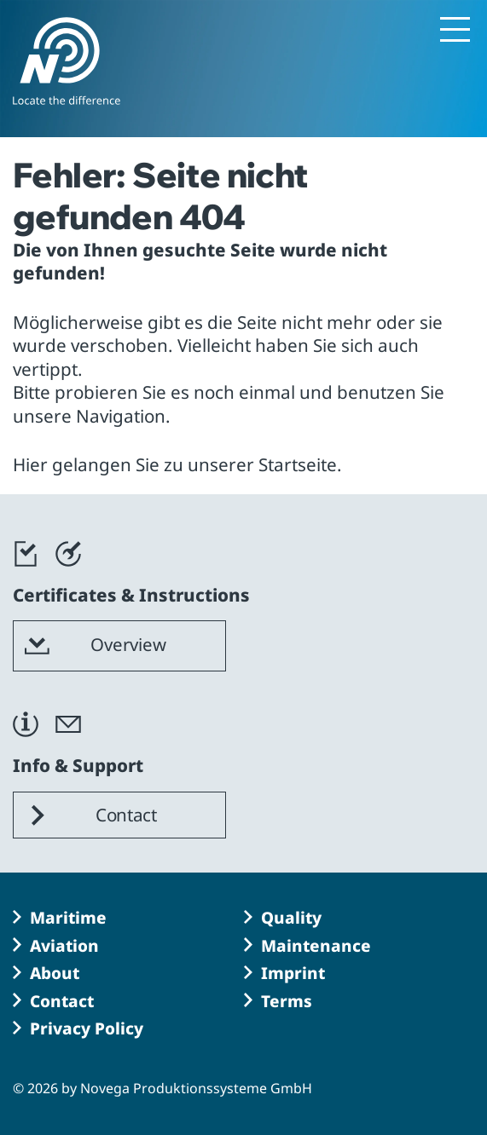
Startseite (297, 464)
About (54, 973)
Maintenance (316, 946)
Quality (291, 918)
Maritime (68, 918)
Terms (286, 1001)
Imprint (293, 973)
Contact (62, 1001)
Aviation (64, 946)
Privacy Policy (86, 1028)
